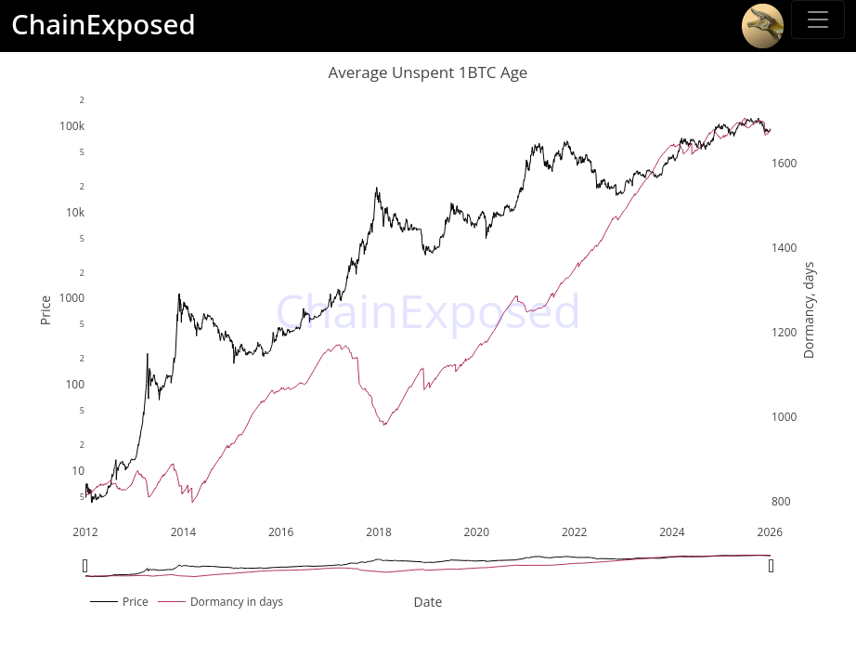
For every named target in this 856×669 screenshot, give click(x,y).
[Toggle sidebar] (818, 19)
